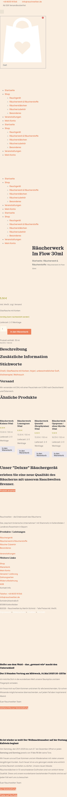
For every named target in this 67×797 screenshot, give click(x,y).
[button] (2, 12)
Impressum (5, 612)
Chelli (3, 370)
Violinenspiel (6, 374)
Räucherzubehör (17, 109)
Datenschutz (19, 612)
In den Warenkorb (19, 331)
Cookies (31, 612)
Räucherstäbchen (18, 105)
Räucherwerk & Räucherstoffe (23, 101)
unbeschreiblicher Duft (48, 370)
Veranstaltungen (13, 117)
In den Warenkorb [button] (7, 449)
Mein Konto (10, 120)
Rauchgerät (15, 98)
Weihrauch (19, 374)
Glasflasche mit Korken (18, 370)
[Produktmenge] (3, 329)
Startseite (10, 90)
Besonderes (15, 113)
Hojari (33, 370)
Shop (7, 94)
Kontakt (41, 612)
